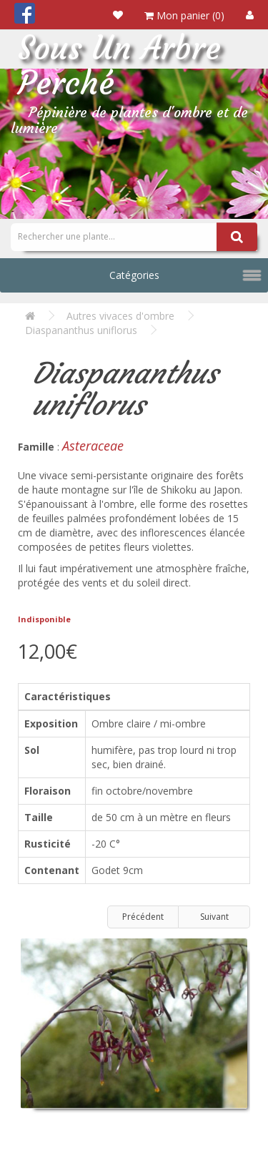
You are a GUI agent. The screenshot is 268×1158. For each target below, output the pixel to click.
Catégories (134, 275)
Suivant (214, 917)
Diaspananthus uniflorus (81, 330)
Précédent (143, 917)
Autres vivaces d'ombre (120, 316)
